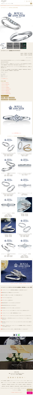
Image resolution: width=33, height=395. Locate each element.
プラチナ (2, 97)
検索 (31, 3)
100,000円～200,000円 (4, 99)
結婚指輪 (8, 380)
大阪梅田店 (24, 384)
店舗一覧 (22, 382)
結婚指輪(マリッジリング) (4, 95)
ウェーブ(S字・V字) (11, 97)
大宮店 (16, 384)
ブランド (22, 380)
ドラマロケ (11, 388)
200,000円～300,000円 (12, 99)
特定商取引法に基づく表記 (27, 386)
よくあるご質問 (18, 382)
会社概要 (21, 386)
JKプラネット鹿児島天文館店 (6, 93)
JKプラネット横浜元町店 (5, 84)
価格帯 (2, 382)
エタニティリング (13, 380)
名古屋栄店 (20, 384)
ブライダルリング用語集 (11, 382)
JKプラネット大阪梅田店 (5, 87)
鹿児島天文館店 (17, 386)
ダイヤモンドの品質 (17, 388)
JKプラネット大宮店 (5, 85)
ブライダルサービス (23, 388)
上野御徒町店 (9, 384)
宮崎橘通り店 (12, 386)
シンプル (6, 97)
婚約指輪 (5, 380)
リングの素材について (4, 78)
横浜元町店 (13, 384)
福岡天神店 (3, 386)
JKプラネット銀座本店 (5, 82)
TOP (2, 380)
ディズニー (18, 380)
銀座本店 (26, 382)
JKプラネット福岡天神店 (5, 90)
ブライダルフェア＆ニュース (5, 388)
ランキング (5, 382)
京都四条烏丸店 (29, 384)
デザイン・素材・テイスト (28, 380)
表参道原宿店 (4, 384)
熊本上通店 (7, 386)
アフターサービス (29, 388)
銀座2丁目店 (30, 382)
